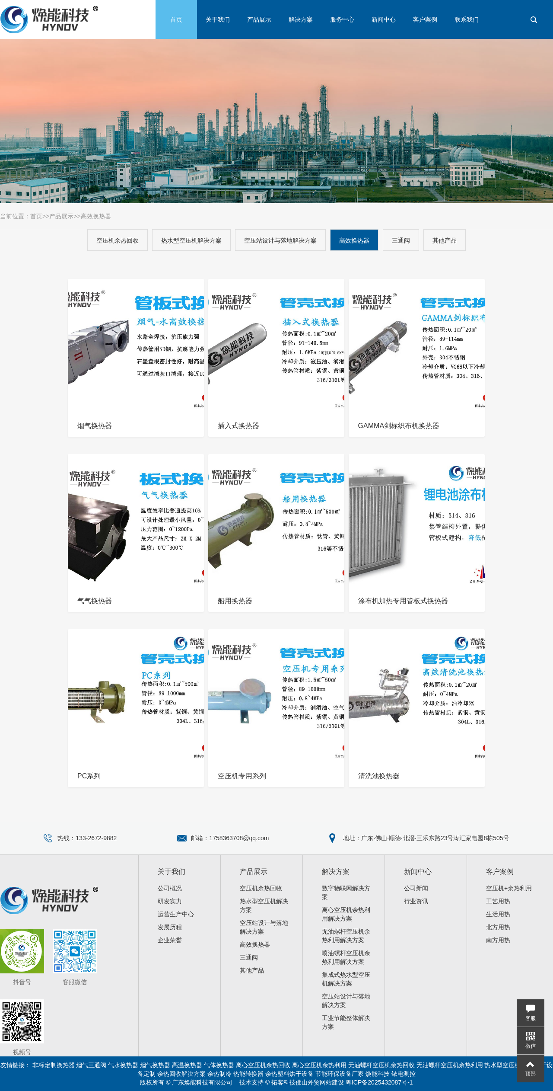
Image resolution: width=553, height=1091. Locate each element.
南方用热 (498, 940)
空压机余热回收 (117, 240)
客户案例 (425, 19)
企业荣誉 (170, 940)
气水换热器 (123, 1065)
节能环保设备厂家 (339, 1073)
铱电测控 (403, 1073)
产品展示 (259, 19)
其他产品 (444, 240)
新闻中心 (384, 19)
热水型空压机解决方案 (191, 240)
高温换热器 (187, 1065)
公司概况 (170, 888)
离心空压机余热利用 (319, 1065)
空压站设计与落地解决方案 (280, 240)
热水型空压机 (502, 1065)
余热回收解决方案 (181, 1073)
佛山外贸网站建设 (320, 1082)
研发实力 (170, 901)
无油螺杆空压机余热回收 (381, 1065)
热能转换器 (248, 1073)
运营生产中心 (176, 914)
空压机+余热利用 (509, 888)
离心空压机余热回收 (263, 1065)
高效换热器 (96, 216)
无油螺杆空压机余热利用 (449, 1065)
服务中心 (342, 19)
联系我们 (466, 19)
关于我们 (218, 19)
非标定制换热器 (53, 1065)
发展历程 (170, 927)
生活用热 (498, 914)
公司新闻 (416, 888)
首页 (176, 19)
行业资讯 (416, 901)
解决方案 (301, 19)
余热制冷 (219, 1073)
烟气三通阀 (91, 1065)
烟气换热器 (155, 1065)
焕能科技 (377, 1073)
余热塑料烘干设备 (289, 1073)
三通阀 (401, 240)
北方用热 (498, 927)
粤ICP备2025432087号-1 (379, 1082)
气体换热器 (219, 1065)
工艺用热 (498, 901)
